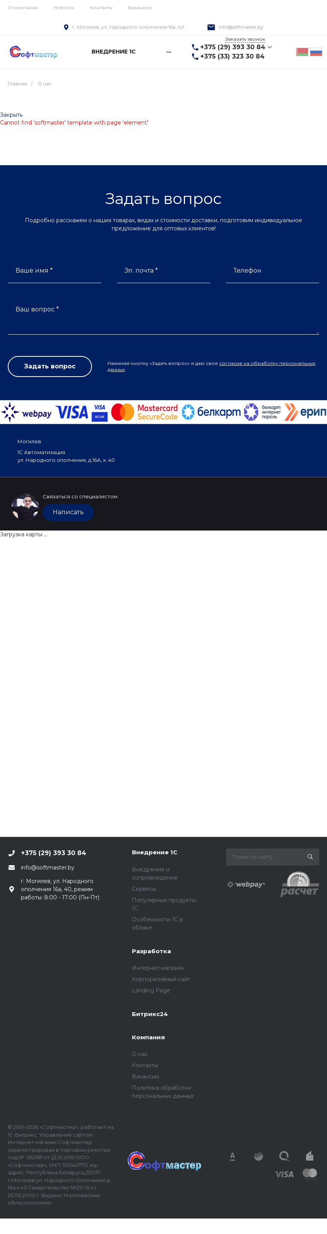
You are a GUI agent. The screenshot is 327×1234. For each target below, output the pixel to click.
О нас (140, 1054)
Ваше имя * (34, 270)
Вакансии (140, 7)
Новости (64, 7)
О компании (23, 7)
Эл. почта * (141, 270)
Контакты (101, 7)
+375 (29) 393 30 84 (232, 47)
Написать (68, 512)
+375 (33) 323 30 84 (232, 56)
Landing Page (151, 990)
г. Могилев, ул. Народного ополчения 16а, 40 (128, 27)
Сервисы (144, 888)
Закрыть (11, 114)
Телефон (247, 270)
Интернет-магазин (157, 967)
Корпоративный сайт (161, 979)
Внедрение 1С (154, 852)
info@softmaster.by (241, 27)
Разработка (151, 951)
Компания (148, 1037)
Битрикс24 (150, 1014)
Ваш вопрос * (37, 309)
